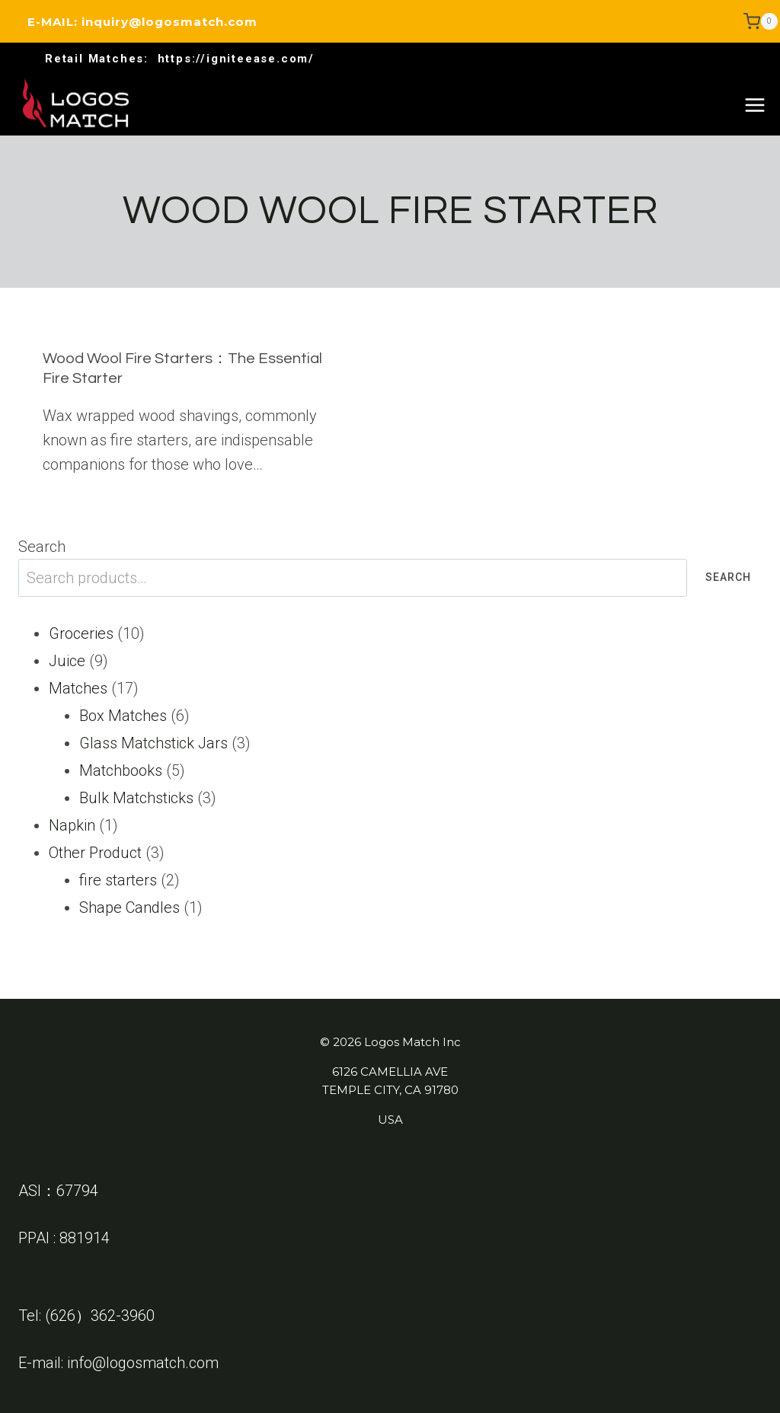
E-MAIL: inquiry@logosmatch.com (142, 21)
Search (42, 546)
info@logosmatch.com (143, 1363)
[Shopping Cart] (760, 21)
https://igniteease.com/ (236, 58)
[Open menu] (754, 104)
